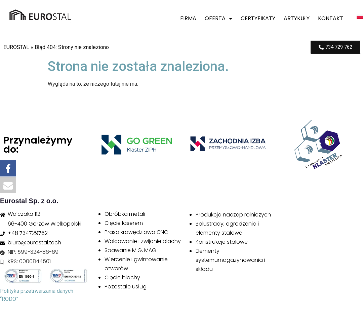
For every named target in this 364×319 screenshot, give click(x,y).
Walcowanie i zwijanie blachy (143, 241)
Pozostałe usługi (126, 286)
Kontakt (330, 18)
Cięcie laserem (124, 223)
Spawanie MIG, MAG (130, 250)
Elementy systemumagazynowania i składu (230, 260)
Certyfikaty (258, 18)
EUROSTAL (16, 48)
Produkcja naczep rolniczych (233, 214)
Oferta (218, 18)
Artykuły (297, 18)
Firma (188, 18)
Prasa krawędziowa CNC (136, 232)
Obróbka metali (125, 214)
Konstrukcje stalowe (222, 242)
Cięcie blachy (122, 277)
